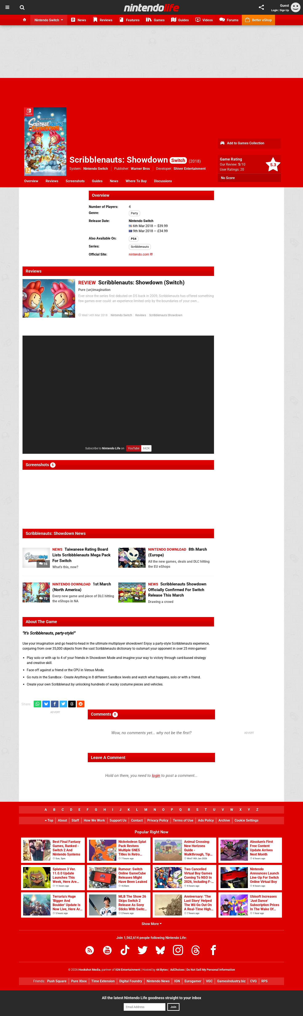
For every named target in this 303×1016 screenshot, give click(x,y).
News (114, 181)
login (156, 775)
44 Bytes (162, 970)
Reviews (52, 181)
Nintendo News (158, 981)
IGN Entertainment (127, 970)
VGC (209, 981)
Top (49, 820)
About (62, 820)
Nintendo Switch (95, 169)
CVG (253, 981)
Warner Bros (140, 169)
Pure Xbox (79, 981)
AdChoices (177, 970)
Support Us (118, 820)
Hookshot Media (89, 970)
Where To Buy (136, 181)
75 (43, 599)
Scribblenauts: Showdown (128, 160)
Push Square (56, 981)
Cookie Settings (246, 820)
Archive (224, 820)
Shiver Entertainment (190, 169)
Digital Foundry (130, 981)
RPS (264, 981)
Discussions (163, 181)
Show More (152, 924)
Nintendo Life (111, 448)
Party (134, 213)
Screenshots (75, 181)
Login (274, 10)
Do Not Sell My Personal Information (210, 970)
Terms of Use (183, 820)
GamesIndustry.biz (231, 981)
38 (139, 599)
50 (68, 314)
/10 (241, 164)
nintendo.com (141, 254)
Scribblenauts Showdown (165, 315)
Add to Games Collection (242, 143)
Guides (97, 181)
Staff (75, 820)
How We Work (94, 820)
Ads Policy (206, 820)
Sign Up (284, 10)
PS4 (133, 239)
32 (139, 564)
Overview (31, 181)
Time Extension (103, 981)
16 (43, 564)
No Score (228, 178)
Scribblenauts (140, 247)
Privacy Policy (157, 820)
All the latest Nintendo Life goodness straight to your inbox (151, 998)
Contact (137, 820)
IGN (177, 981)
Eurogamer (193, 981)
